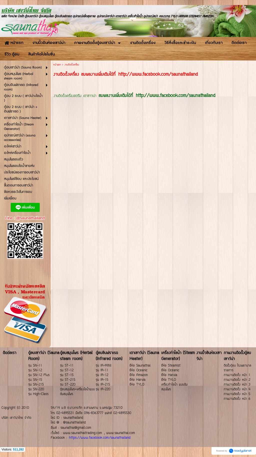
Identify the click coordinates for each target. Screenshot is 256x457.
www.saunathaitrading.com (82, 433)
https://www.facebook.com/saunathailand (99, 438)
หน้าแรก (57, 65)
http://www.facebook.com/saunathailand (175, 96)
